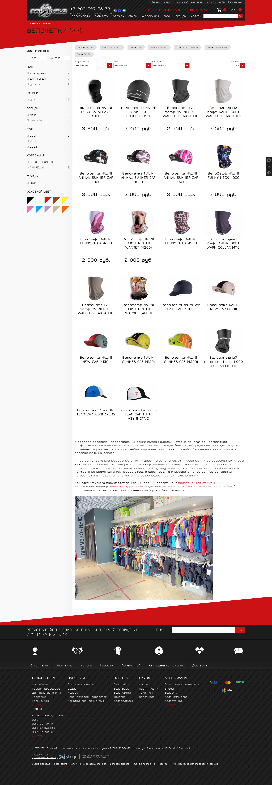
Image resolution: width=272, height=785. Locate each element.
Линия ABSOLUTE (159, 47)
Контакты (210, 2)
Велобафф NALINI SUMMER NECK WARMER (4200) (138, 243)
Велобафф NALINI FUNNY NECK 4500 (181, 241)
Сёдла (72, 689)
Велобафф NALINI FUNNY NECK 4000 (223, 176)
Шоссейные (40, 685)
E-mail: (162, 630)
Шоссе (143, 685)
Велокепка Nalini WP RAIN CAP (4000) (181, 307)
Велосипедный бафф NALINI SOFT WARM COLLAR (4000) (181, 112)
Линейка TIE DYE (85, 47)
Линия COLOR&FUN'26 (217, 47)
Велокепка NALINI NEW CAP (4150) (96, 360)
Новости (167, 2)
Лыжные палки (42, 724)
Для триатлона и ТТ (46, 693)
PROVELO (48, 10)
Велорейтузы (123, 701)
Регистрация (235, 2)
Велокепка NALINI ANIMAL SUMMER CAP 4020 (138, 178)
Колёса (73, 693)
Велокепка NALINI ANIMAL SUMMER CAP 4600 (181, 178)
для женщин (39, 79)
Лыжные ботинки (44, 732)
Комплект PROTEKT (111, 47)
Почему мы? (181, 2)
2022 (33, 141)
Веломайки (121, 685)
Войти (222, 2)
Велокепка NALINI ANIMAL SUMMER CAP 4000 (96, 178)
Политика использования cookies (198, 764)
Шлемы (169, 689)
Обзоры (155, 2)
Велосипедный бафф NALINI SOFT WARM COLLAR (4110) (223, 243)
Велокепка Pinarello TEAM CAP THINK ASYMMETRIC (138, 414)
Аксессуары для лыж (47, 716)
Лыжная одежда (43, 728)
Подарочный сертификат (183, 685)
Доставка (196, 2)
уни (32, 100)
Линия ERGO (136, 47)
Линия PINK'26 (83, 54)
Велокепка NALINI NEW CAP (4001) (223, 307)
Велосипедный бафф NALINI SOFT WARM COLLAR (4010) (223, 112)
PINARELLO (37, 168)
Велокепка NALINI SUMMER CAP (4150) (138, 360)
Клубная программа (143, 764)
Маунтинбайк (148, 689)
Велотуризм (147, 697)
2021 (33, 136)
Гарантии (163, 764)
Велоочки (171, 693)
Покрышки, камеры (81, 685)
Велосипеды (81, 16)
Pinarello (36, 120)
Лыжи (167, 16)
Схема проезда (41, 764)
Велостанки (173, 701)
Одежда (118, 16)
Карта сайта (60, 764)
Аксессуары (150, 16)
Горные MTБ (40, 701)
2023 (33, 147)
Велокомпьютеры (177, 697)
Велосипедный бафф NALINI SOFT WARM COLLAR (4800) (96, 309)
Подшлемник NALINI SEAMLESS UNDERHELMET (138, 112)
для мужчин (39, 73)
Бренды (181, 16)
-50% (33, 183)
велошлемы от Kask (177, 487)
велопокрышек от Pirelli (196, 483)
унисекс (36, 84)
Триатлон (120, 697)
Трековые (39, 697)
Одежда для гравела (187, 47)
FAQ (174, 764)
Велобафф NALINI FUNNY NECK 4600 (96, 241)
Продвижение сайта (44, 757)
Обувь (132, 16)
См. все (37, 705)
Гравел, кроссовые (46, 689)
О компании (39, 666)
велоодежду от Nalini (127, 487)
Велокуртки (122, 693)
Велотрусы (121, 689)
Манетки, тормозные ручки (87, 701)
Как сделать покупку (166, 666)
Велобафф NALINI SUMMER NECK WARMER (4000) (138, 309)
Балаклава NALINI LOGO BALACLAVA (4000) (96, 112)
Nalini (33, 115)
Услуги (196, 16)
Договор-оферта (119, 764)
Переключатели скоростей (87, 697)
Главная (32, 23)
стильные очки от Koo (214, 487)
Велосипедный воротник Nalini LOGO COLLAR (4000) (223, 362)
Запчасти (101, 16)
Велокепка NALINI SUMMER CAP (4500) (181, 360)
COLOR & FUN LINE (42, 162)
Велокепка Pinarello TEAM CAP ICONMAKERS (95, 412)
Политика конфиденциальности (88, 764)
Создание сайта (41, 755)
